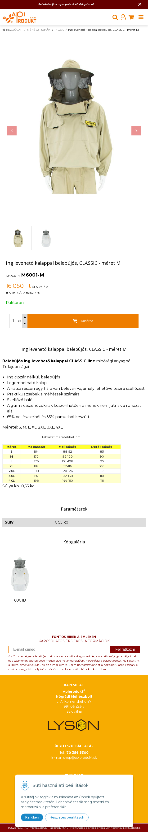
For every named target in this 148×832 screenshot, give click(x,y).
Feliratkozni (125, 649)
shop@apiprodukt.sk (80, 757)
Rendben (32, 817)
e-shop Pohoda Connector (102, 827)
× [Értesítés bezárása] (140, 4)
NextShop (76, 827)
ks (19, 321)
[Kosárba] (83, 321)
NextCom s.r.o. (131, 827)
